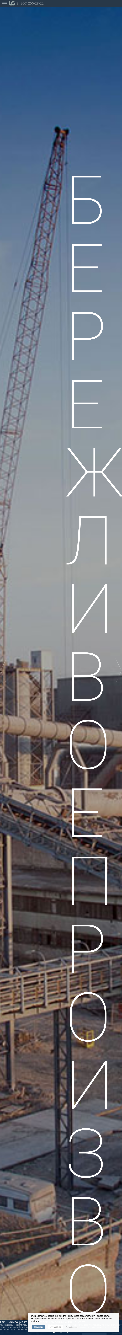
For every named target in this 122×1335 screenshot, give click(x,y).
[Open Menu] (4, 3)
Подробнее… (72, 1327)
